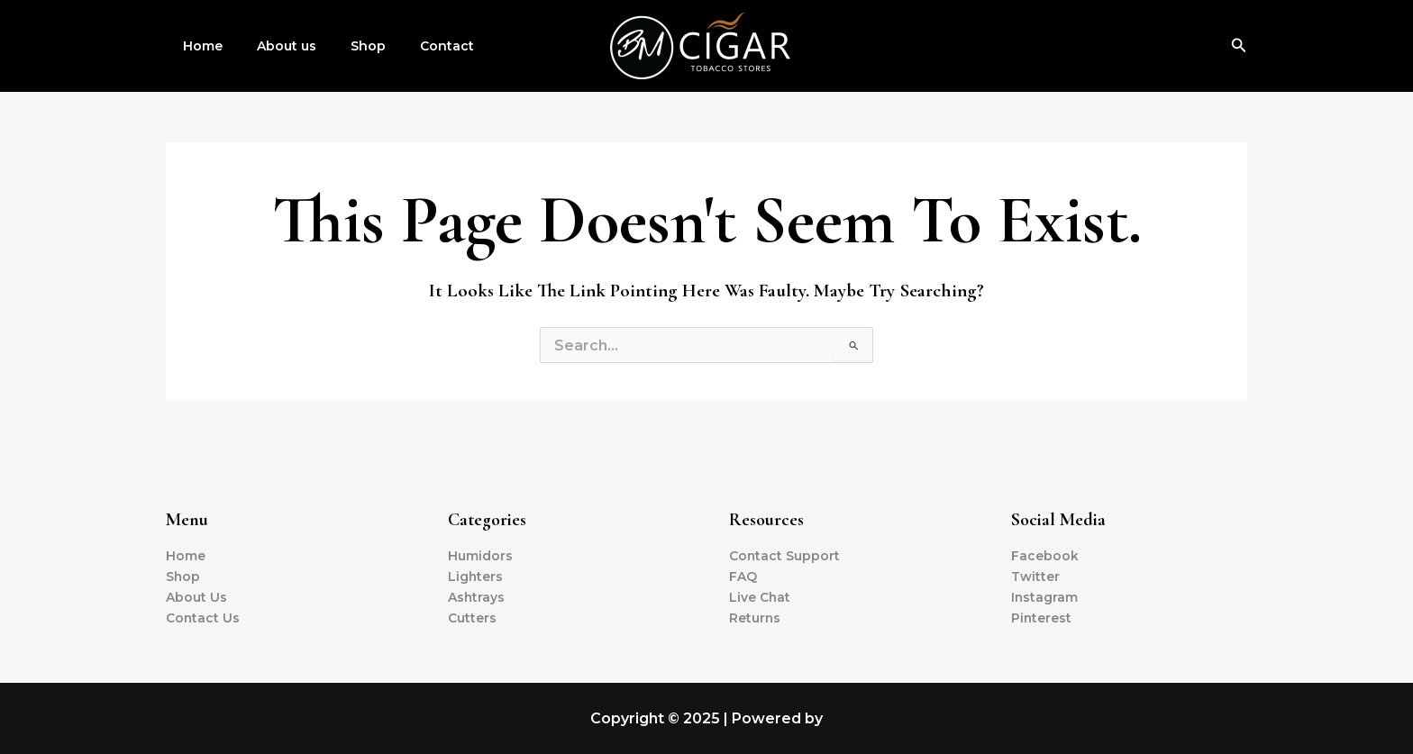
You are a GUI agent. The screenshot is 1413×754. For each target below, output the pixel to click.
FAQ (743, 576)
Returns (755, 618)
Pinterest (1041, 618)
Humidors (480, 556)
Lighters (476, 576)
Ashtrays (477, 597)
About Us (196, 597)
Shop (345, 46)
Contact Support (785, 556)
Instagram (1045, 597)
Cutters (472, 618)
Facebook (1045, 556)
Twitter (1035, 576)
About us (273, 46)
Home (198, 46)
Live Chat (760, 597)
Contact (415, 46)
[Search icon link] (1239, 46)
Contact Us (203, 618)
